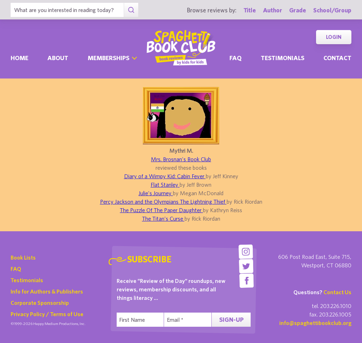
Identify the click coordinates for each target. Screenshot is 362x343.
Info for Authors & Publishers (47, 291)
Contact (337, 58)
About (57, 58)
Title (250, 10)
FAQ (16, 269)
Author (272, 10)
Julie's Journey (156, 193)
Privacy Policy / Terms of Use (47, 314)
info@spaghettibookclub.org (315, 323)
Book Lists (23, 257)
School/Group (332, 10)
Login (333, 37)
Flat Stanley (165, 184)
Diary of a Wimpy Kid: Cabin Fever (165, 176)
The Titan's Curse (163, 218)
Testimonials (282, 58)
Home (19, 58)
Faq (235, 58)
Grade (297, 10)
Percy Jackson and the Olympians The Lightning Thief (163, 201)
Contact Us (337, 292)
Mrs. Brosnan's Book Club (181, 159)
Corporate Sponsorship (40, 303)
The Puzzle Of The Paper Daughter (161, 210)
